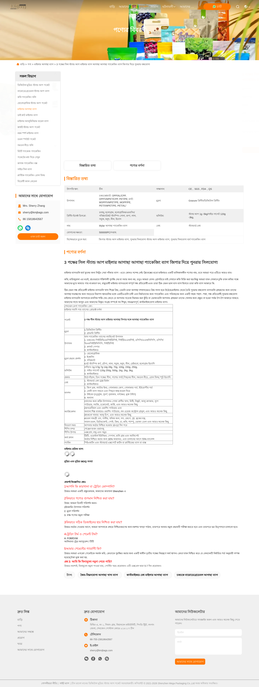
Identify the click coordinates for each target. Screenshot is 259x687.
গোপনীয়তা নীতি (49, 683)
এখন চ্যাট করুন (37, 236)
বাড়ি (112, 6)
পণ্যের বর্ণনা (137, 165)
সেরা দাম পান (184, 150)
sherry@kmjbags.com (36, 212)
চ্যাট (217, 6)
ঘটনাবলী (169, 6)
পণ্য (142, 6)
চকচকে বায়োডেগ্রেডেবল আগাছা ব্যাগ (197, 575)
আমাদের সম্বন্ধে (127, 6)
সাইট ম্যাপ (64, 683)
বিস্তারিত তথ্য (87, 165)
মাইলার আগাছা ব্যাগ (43, 64)
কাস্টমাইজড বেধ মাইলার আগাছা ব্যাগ (147, 575)
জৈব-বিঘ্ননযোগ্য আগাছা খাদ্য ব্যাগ (99, 575)
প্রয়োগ (154, 6)
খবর (19, 643)
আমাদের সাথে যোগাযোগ (188, 6)
